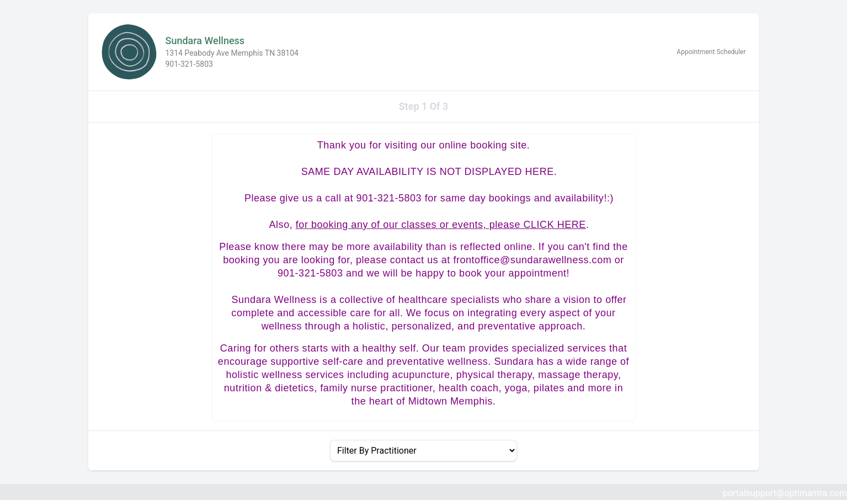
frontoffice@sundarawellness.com (532, 259)
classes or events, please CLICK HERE (493, 224)
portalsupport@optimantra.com (785, 493)
